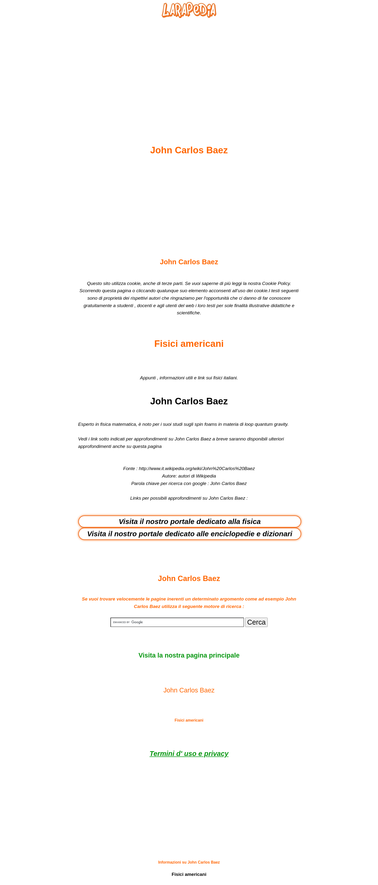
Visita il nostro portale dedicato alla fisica (190, 521)
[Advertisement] (189, 70)
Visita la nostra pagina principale (188, 655)
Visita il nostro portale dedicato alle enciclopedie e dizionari (189, 534)
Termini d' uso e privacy (188, 753)
